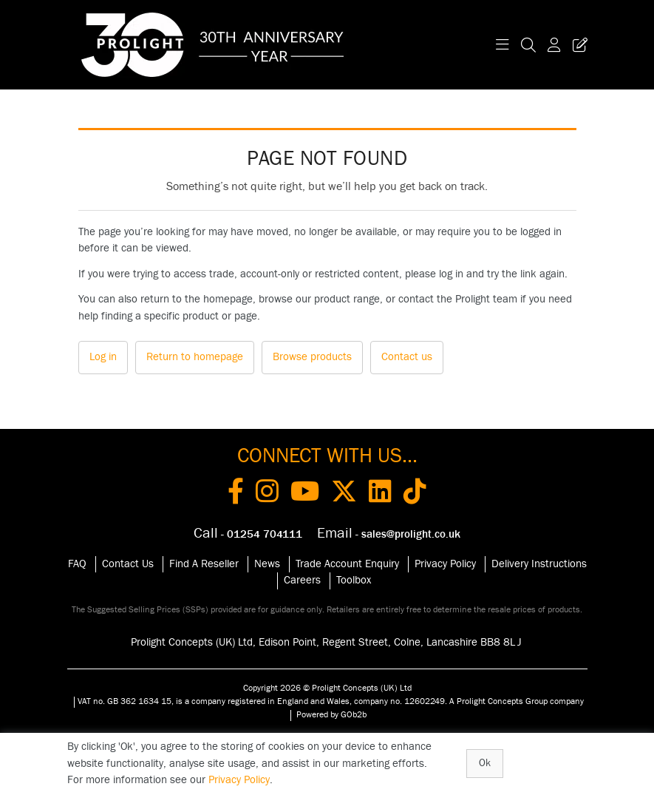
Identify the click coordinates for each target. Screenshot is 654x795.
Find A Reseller (204, 564)
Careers (302, 580)
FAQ (77, 564)
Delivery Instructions (539, 564)
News (267, 564)
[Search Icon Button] (528, 44)
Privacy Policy (445, 564)
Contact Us (128, 564)
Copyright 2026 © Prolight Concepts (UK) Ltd (327, 688)
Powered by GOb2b (331, 714)
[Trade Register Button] (577, 44)
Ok (485, 763)
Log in (103, 357)
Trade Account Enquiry (347, 564)
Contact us (406, 357)
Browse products (312, 357)
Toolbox (353, 580)
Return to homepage (194, 357)
